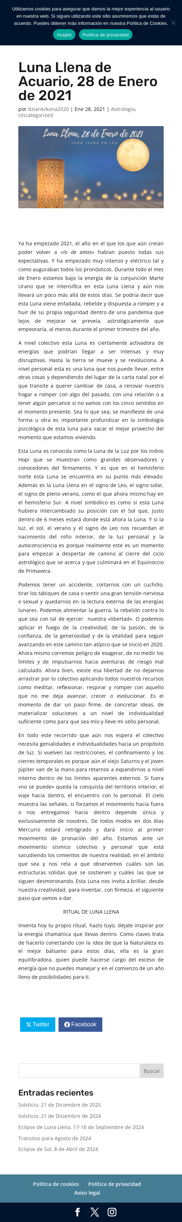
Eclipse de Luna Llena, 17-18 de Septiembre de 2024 (81, 1127)
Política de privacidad (114, 1184)
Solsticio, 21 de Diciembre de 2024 (59, 1115)
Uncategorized (35, 115)
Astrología (123, 109)
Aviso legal (87, 1192)
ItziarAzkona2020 (48, 109)
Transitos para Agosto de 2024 (54, 1138)
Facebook (84, 1024)
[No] (173, 22)
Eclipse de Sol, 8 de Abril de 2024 (58, 1149)
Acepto (64, 34)
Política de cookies (56, 1184)
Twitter (41, 1024)
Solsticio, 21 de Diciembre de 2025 (59, 1104)
